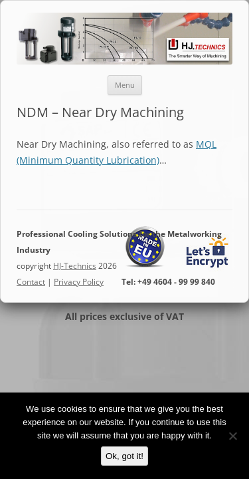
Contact (31, 281)
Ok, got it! (124, 456)
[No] (232, 435)
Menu (125, 85)
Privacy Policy (79, 281)
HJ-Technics (74, 265)
